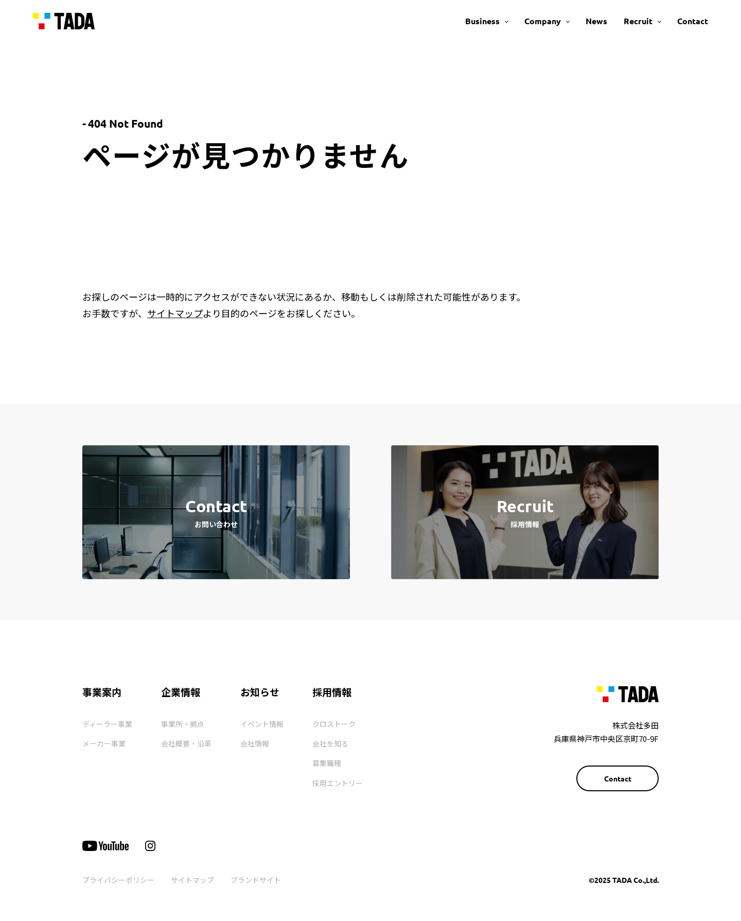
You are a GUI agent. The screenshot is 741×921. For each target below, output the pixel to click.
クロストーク (334, 724)
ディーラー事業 (107, 724)
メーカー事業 (104, 743)
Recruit (638, 20)
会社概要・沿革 (186, 743)
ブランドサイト (256, 880)
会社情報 (254, 743)
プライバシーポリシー (118, 880)
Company (542, 20)
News (596, 20)
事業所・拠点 (182, 724)
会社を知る (330, 743)
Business (482, 20)
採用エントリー (337, 783)
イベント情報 (262, 724)
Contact (692, 20)
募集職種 (326, 763)
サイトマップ (175, 313)
